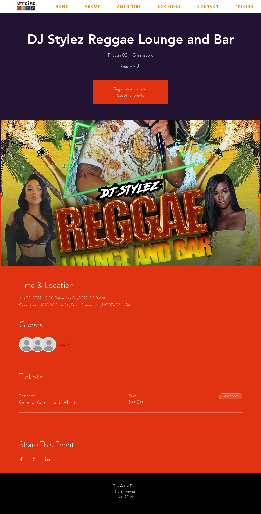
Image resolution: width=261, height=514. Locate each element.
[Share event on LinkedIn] (47, 459)
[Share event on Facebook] (21, 459)
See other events (130, 95)
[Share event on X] (34, 459)
